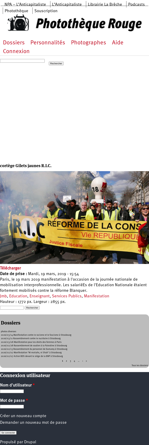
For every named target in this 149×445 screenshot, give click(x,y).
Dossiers (14, 43)
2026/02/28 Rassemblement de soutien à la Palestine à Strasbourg (34, 346)
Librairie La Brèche (105, 5)
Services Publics (67, 296)
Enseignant (40, 296)
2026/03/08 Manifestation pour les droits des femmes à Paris (31, 342)
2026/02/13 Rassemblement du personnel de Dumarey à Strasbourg (34, 349)
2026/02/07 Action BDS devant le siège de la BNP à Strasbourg (32, 356)
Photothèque (16, 11)
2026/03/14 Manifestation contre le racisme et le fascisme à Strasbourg (36, 335)
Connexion (16, 51)
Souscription (45, 11)
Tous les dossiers (140, 365)
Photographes (88, 43)
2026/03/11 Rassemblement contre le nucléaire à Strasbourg (31, 338)
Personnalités (47, 43)
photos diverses (8, 331)
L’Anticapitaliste (67, 5)
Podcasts (136, 5)
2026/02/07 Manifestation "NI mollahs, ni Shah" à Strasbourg (31, 353)
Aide (117, 43)
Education (18, 296)
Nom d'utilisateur (17, 385)
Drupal (30, 442)
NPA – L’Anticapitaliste (25, 5)
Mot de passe (14, 401)
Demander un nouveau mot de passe (33, 423)
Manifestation (96, 296)
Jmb (3, 296)
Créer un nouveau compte (23, 416)
